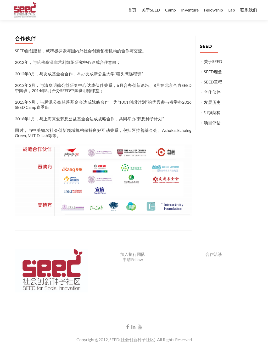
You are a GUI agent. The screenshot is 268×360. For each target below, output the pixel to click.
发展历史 (212, 102)
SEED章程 (213, 81)
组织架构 (212, 112)
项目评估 (212, 122)
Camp (170, 9)
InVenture (190, 9)
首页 (132, 9)
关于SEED (151, 9)
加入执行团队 (132, 254)
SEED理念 (213, 71)
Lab (231, 9)
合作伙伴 (212, 91)
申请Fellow (133, 259)
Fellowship (213, 9)
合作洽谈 (213, 254)
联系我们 (248, 9)
